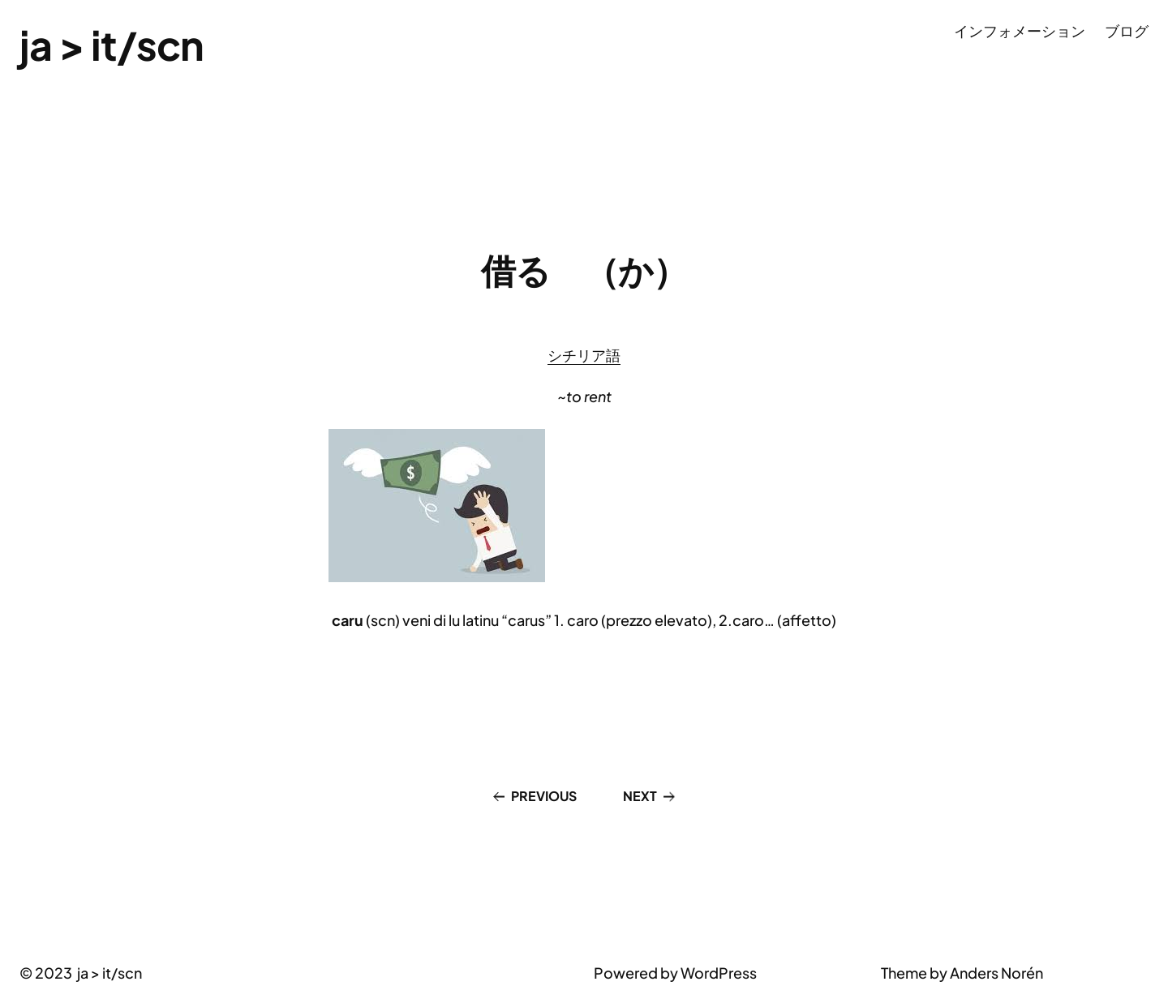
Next (640, 795)
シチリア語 (584, 354)
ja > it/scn (111, 44)
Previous (544, 795)
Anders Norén (996, 972)
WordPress (719, 972)
